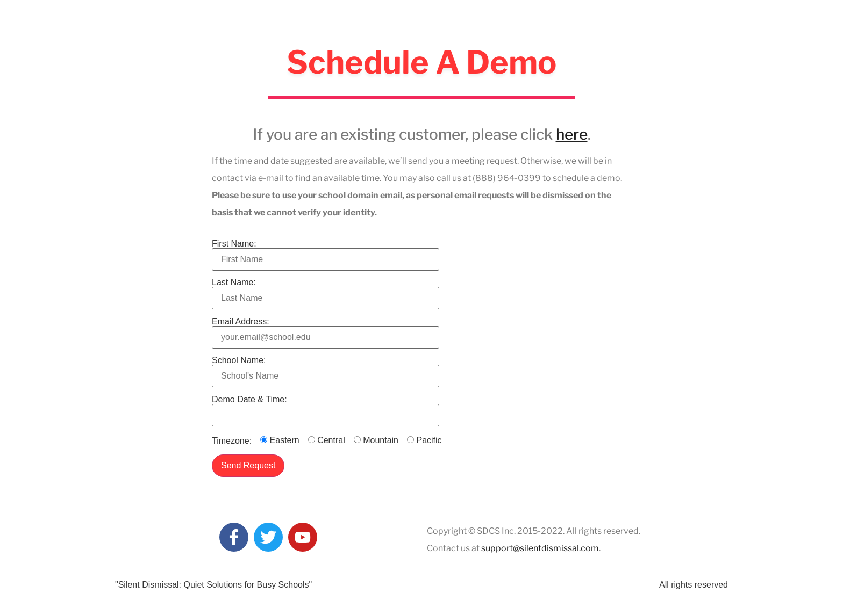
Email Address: (325, 329)
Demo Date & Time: (325, 407)
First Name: (325, 252)
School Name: (325, 368)
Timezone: (232, 441)
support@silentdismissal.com (540, 548)
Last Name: (325, 290)
